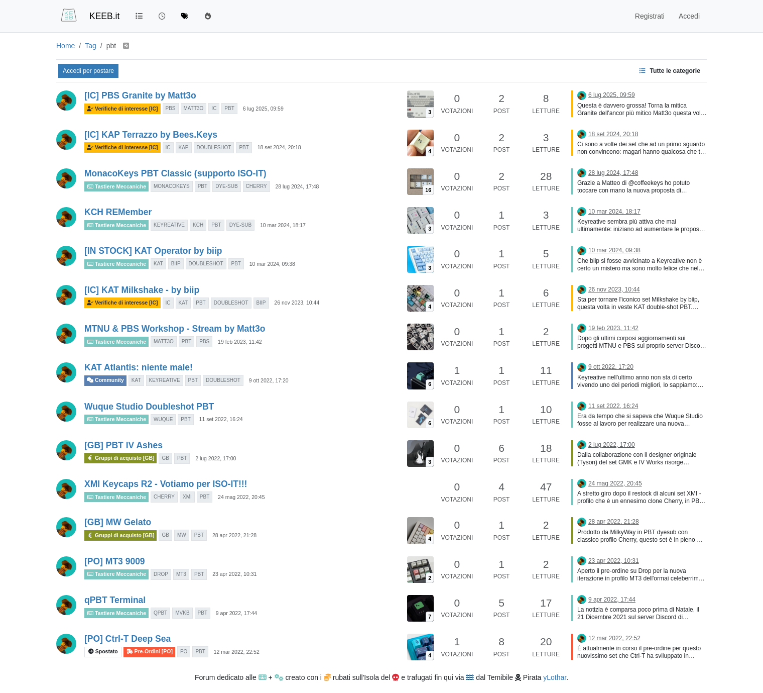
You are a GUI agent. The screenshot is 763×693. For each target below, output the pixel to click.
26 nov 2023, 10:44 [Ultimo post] (614, 289)
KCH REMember (118, 212)
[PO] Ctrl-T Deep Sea (127, 639)
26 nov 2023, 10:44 (296, 303)
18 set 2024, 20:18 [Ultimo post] (613, 134)
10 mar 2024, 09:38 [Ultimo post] (614, 250)
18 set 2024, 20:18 (279, 147)
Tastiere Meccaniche (116, 186)
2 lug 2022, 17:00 (215, 458)
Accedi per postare (88, 70)
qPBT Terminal (115, 600)
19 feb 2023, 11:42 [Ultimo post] (613, 328)
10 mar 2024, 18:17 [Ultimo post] (614, 211)
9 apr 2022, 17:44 (236, 613)
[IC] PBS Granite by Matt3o (140, 95)
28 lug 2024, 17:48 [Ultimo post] (613, 172)
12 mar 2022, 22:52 (237, 652)
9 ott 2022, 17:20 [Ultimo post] (610, 366)
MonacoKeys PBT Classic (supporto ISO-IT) (175, 173)
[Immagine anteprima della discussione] (420, 103)
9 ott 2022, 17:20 (269, 380)
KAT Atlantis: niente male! (138, 367)
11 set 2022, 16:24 (221, 419)
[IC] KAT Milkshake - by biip (141, 290)
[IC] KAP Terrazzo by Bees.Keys (150, 135)
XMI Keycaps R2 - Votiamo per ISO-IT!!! (165, 484)
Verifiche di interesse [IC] (122, 109)
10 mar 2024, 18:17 (283, 225)
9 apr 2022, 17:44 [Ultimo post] (611, 599)
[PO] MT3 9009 (114, 561)
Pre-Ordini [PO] (149, 651)
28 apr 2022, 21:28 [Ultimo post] (613, 521)
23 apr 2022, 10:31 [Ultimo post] (613, 560)
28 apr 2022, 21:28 (234, 535)
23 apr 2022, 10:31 (234, 574)
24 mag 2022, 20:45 (241, 497)
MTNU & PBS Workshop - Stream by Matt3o (174, 329)
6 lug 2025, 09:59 (263, 109)
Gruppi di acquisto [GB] (120, 458)
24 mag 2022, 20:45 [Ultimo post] (615, 483)
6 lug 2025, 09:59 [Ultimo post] (611, 94)
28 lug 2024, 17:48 (297, 186)
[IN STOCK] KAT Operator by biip (153, 251)
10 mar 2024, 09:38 (272, 264)
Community (105, 380)
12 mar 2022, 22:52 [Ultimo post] (614, 638)
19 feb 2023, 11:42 (240, 342)
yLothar (554, 677)
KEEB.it (104, 16)
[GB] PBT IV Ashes (123, 445)
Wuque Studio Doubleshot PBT (149, 407)
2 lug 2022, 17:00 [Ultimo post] (611, 444)
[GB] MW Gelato (117, 522)
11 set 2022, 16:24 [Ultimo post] (613, 406)
